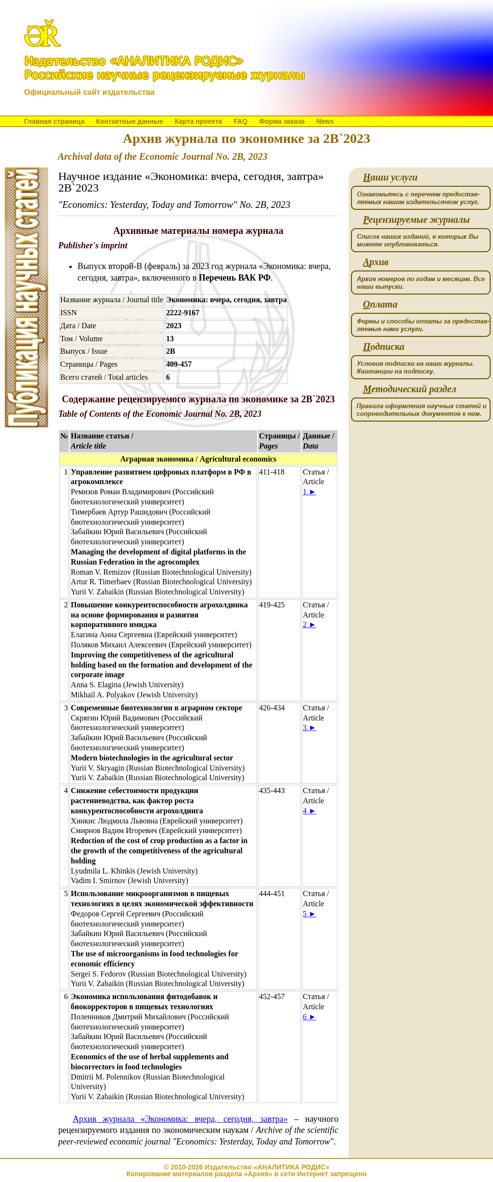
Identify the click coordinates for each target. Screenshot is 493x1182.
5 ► (309, 914)
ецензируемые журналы (416, 220)
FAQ (240, 121)
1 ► (309, 492)
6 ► (309, 1017)
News (325, 121)
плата (380, 304)
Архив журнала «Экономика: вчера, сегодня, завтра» (180, 1119)
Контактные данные (129, 121)
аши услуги (390, 177)
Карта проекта (198, 121)
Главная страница (54, 121)
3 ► (309, 727)
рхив (376, 262)
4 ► (309, 811)
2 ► (309, 624)
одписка (383, 347)
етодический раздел (409, 389)
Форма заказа (282, 121)
